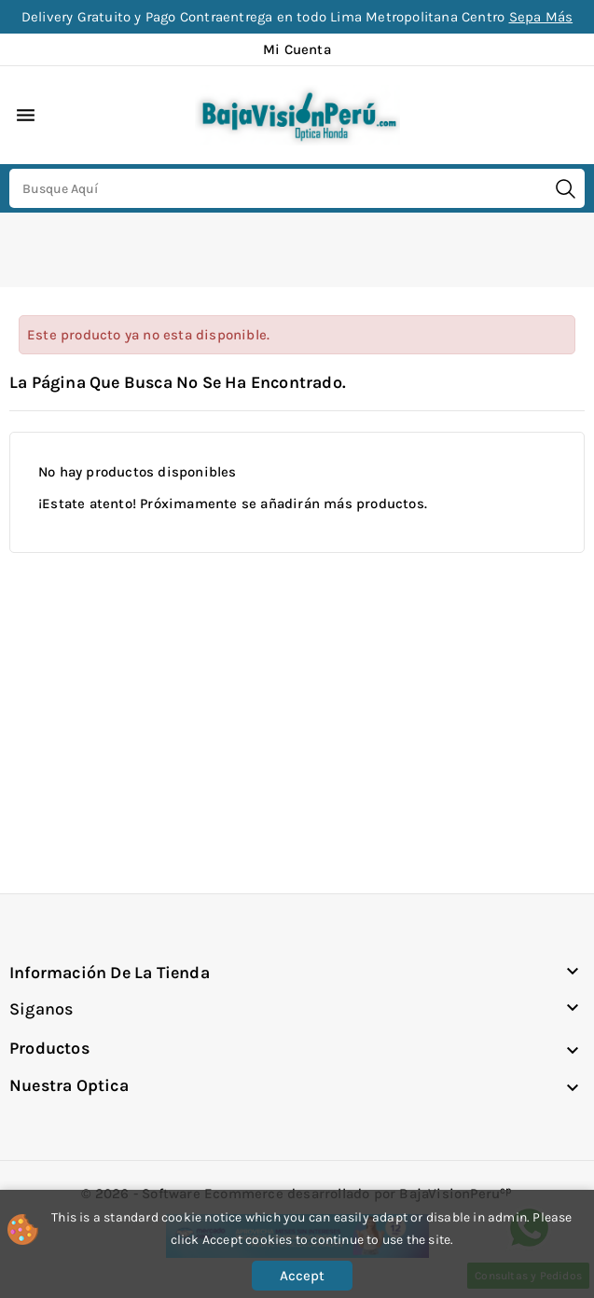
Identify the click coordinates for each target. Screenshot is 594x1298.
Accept (302, 1275)
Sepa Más (541, 16)
